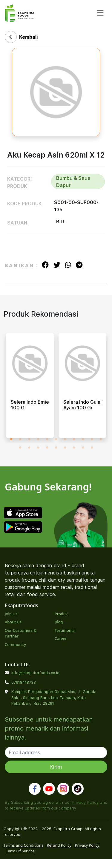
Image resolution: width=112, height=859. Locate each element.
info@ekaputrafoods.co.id (35, 672)
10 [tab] (92, 439)
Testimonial (65, 630)
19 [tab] (83, 448)
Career (61, 638)
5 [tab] (47, 439)
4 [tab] (38, 439)
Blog (59, 622)
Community (15, 644)
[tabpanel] (30, 388)
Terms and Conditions (23, 845)
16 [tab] (56, 448)
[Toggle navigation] (100, 13)
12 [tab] (20, 448)
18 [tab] (74, 448)
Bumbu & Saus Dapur (73, 181)
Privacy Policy (85, 802)
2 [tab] (20, 439)
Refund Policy (59, 845)
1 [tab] (11, 439)
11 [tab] (101, 439)
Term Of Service (20, 851)
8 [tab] (74, 439)
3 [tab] (29, 439)
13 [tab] (29, 448)
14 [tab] (38, 448)
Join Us (11, 613)
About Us (13, 622)
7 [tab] (65, 439)
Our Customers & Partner (20, 633)
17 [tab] (65, 448)
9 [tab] (83, 439)
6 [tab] (56, 439)
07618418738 (23, 682)
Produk (61, 613)
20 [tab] (92, 448)
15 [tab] (47, 448)
